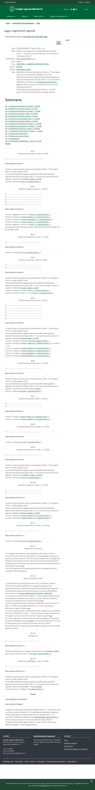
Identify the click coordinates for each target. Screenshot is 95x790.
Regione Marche (10, 2)
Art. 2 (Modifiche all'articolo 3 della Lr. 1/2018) (21, 111)
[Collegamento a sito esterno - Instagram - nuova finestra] (72, 9)
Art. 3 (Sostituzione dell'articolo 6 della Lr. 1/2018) (22, 114)
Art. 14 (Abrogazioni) (12, 142)
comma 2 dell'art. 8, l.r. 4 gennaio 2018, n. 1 (36, 359)
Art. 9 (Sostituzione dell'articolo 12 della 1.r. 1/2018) (23, 129)
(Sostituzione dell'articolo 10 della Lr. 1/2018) (33, 439)
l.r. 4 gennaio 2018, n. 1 (36, 712)
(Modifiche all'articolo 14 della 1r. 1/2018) (33, 499)
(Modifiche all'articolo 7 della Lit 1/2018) (33, 266)
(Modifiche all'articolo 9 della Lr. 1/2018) (33, 410)
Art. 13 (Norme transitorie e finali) (17, 139)
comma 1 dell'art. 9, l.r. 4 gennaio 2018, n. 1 (34, 430)
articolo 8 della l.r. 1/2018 (29, 349)
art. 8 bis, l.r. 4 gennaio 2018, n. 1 (31, 404)
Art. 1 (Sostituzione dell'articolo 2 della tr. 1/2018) (22, 108)
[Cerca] (88, 9)
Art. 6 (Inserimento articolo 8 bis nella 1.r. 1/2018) (22, 121)
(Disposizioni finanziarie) (32, 565)
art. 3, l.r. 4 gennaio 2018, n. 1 (41, 221)
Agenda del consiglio (70, 768)
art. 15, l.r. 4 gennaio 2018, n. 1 (31, 559)
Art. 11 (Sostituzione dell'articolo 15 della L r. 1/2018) (24, 134)
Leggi (67, 40)
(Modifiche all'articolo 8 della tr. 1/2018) (33, 308)
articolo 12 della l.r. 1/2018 (33, 491)
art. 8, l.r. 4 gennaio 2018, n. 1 (39, 351)
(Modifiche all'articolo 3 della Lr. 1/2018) (33, 193)
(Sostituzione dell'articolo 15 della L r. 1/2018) (33, 541)
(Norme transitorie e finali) (33, 596)
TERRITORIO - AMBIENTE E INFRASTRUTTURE (32, 65)
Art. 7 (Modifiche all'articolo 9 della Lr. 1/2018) (21, 124)
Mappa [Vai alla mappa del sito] (87, 2)
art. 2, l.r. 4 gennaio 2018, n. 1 (31, 186)
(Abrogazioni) (33, 656)
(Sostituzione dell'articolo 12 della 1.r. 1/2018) (33, 463)
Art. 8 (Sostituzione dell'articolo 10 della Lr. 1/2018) (23, 127)
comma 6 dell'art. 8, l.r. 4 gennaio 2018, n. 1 (36, 364)
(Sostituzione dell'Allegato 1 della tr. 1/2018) (33, 682)
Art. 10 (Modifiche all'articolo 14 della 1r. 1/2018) (22, 132)
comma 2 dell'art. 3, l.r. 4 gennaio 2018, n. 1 (36, 223)
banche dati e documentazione (23, 23)
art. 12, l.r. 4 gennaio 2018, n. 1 (31, 493)
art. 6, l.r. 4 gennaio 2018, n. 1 (31, 260)
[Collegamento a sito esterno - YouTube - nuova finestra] (70, 9)
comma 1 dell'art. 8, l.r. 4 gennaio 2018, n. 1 (36, 354)
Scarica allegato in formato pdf (16, 723)
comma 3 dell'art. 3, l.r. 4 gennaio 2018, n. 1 (36, 228)
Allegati (7, 147)
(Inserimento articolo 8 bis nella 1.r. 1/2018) (33, 373)
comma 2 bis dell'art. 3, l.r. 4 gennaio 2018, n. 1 (37, 226)
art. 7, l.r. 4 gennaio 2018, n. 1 (39, 299)
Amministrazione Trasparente (44, 761)
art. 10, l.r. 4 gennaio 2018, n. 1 (31, 456)
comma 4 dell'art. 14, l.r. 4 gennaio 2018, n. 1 (36, 535)
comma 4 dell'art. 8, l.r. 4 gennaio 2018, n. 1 (36, 362)
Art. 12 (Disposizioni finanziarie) (16, 137)
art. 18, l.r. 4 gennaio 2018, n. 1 (41, 676)
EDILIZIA (19, 68)
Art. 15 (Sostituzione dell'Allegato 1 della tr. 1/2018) (23, 145)
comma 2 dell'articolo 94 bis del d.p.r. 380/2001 (35, 613)
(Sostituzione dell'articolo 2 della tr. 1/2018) (33, 156)
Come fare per (68, 771)
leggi (38, 23)
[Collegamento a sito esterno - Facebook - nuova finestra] (68, 9)
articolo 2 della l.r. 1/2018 (32, 184)
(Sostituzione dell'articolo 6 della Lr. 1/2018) (32, 242)
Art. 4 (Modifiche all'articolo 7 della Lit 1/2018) (21, 116)
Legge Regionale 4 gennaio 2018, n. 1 (46, 741)
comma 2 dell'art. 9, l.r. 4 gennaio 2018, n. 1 (36, 433)
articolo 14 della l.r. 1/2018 (30, 530)
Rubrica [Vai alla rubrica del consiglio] (80, 2)
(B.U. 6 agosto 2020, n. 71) (25, 59)
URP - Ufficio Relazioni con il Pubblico (76, 774)
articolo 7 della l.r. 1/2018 (29, 297)
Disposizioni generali (23, 70)
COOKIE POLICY (45, 785)
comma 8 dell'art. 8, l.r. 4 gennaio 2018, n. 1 (36, 367)
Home (8, 23)
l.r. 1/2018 (36, 401)
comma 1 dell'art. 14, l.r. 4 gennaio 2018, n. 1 (36, 532)
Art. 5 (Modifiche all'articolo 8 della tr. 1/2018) (21, 119)
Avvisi (66, 765)
